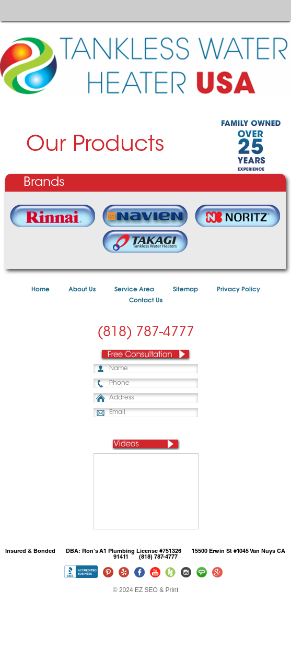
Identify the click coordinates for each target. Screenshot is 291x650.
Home (40, 290)
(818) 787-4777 (145, 333)
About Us (82, 290)
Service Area (134, 290)
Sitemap (185, 290)
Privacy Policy (238, 290)
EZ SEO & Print (156, 590)
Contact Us (145, 301)
